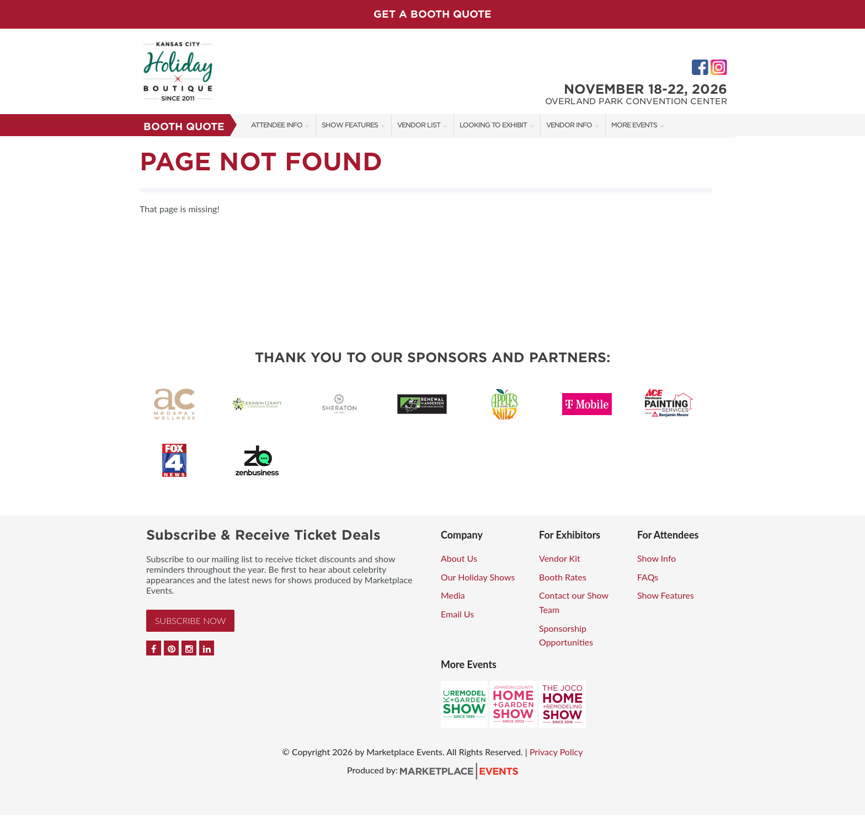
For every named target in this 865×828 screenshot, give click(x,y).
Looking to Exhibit (493, 125)
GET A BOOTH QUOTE (432, 14)
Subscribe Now (190, 620)
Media (453, 595)
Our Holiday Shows (478, 577)
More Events (634, 125)
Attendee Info (276, 125)
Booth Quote (184, 126)
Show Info (656, 558)
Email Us (457, 614)
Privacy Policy (556, 751)
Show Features (350, 125)
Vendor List (418, 125)
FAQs (647, 577)
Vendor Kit (559, 558)
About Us (459, 558)
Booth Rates (562, 577)
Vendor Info (569, 125)
